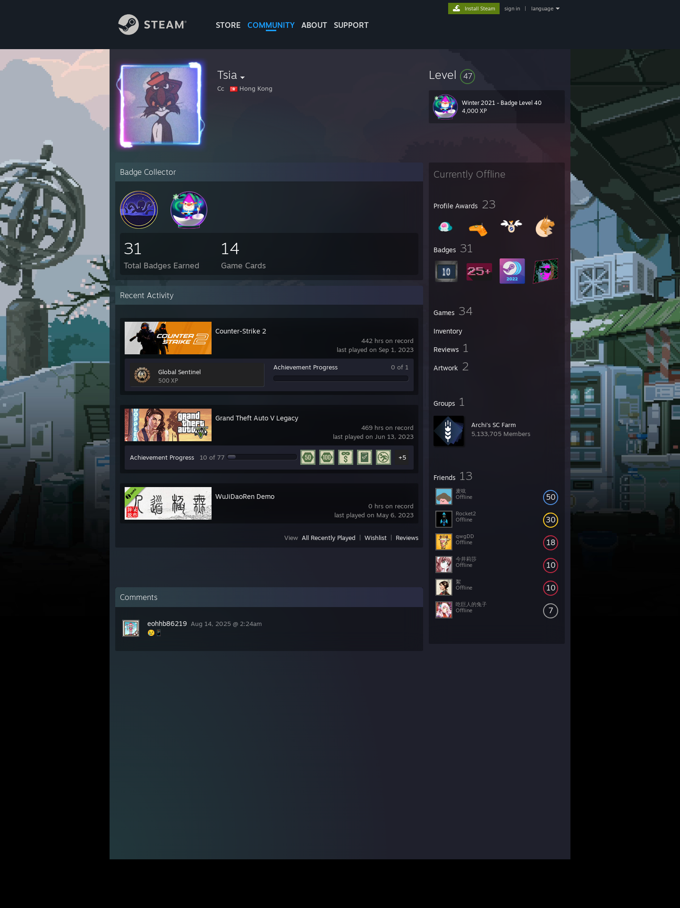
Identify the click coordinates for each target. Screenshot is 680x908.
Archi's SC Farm (493, 424)
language (542, 8)
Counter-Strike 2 (240, 331)
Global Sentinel (179, 372)
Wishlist (376, 537)
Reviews (407, 537)
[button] (497, 74)
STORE (228, 25)
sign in (512, 8)
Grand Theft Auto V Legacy (256, 418)
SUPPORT (351, 25)
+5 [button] (402, 457)
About (314, 25)
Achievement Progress (305, 367)
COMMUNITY (271, 25)
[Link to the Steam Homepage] (159, 32)
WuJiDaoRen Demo (244, 496)
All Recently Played (329, 537)
